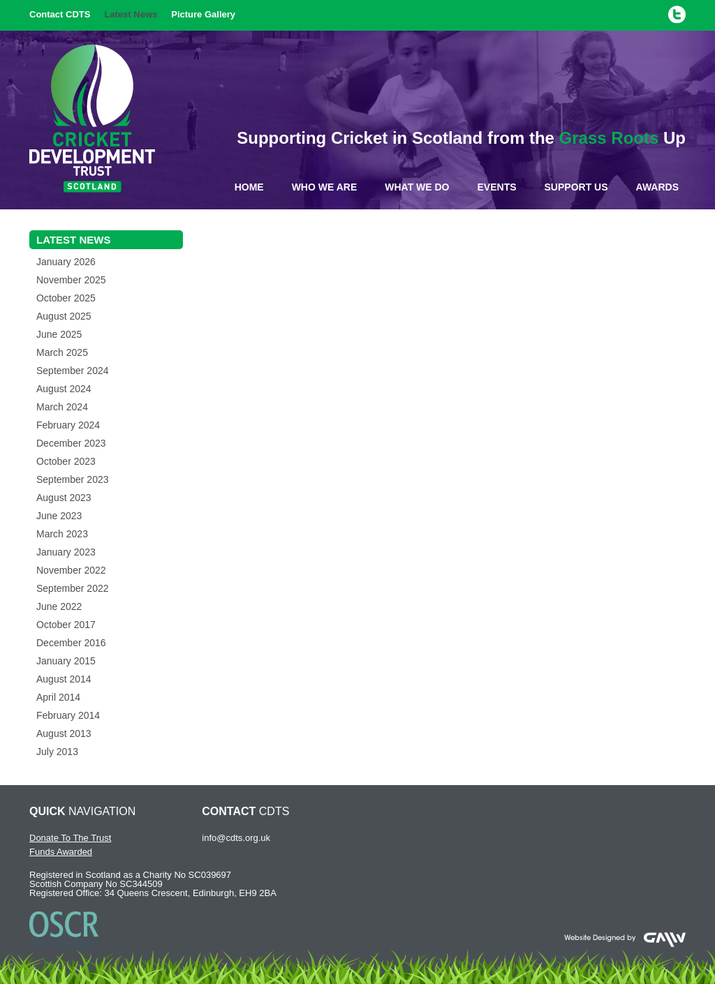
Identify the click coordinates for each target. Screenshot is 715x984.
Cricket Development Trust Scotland (92, 119)
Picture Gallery (203, 14)
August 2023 (63, 497)
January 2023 (66, 552)
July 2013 (57, 751)
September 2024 (72, 370)
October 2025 (66, 298)
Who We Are (325, 187)
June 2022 (59, 606)
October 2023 (66, 461)
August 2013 (63, 733)
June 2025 (59, 334)
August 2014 (63, 679)
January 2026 (66, 261)
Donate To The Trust (70, 838)
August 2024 (63, 388)
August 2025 (63, 316)
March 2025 (62, 352)
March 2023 (62, 533)
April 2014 (58, 697)
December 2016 (71, 642)
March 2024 (62, 406)
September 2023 (72, 479)
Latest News (130, 14)
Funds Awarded (60, 852)
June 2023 (59, 515)
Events (497, 187)
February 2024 (68, 425)
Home (249, 187)
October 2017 (66, 624)
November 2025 (71, 279)
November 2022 (71, 570)
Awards (657, 187)
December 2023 (71, 443)
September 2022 (72, 588)
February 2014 (68, 715)
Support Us (576, 187)
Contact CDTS (59, 14)
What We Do (417, 187)
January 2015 (66, 660)
